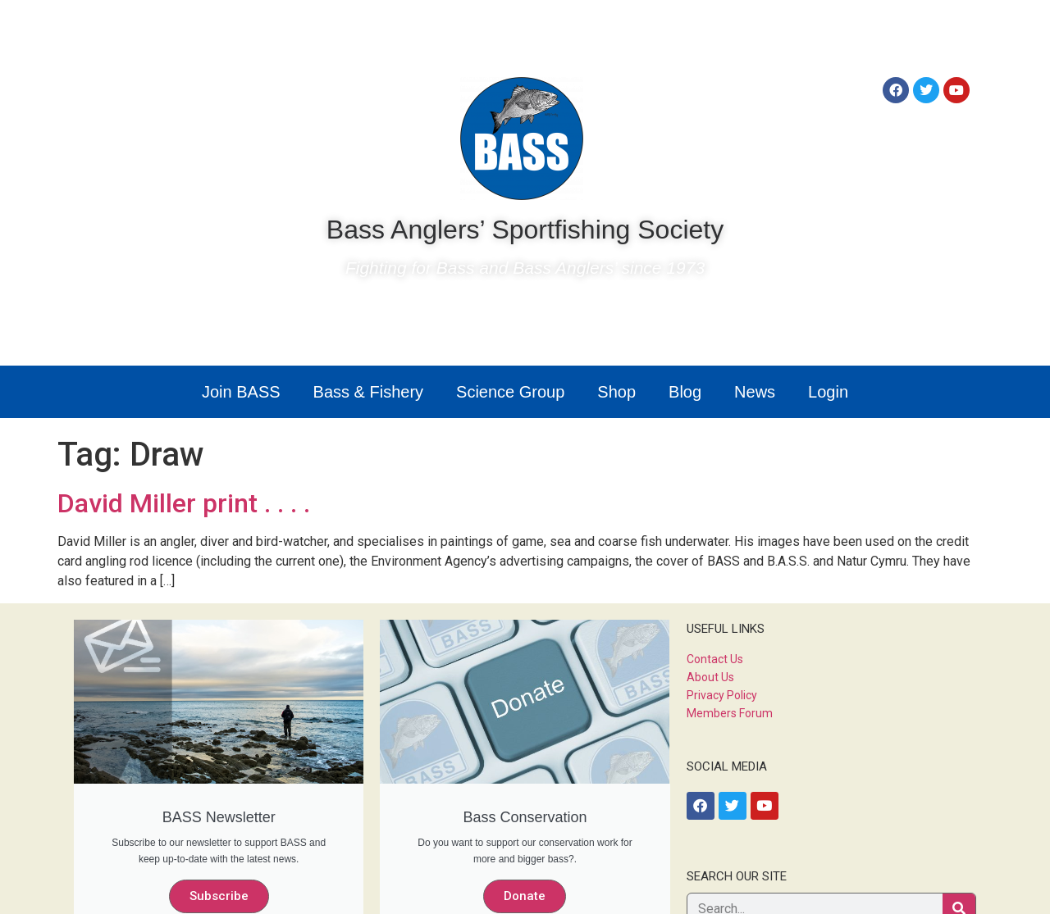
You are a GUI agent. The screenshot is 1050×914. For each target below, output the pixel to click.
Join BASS (241, 392)
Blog (685, 392)
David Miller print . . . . (183, 503)
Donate (525, 896)
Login (828, 392)
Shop (616, 392)
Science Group (510, 392)
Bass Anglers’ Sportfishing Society (525, 229)
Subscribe (219, 896)
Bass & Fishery (368, 392)
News (754, 392)
